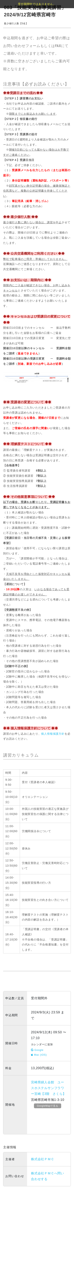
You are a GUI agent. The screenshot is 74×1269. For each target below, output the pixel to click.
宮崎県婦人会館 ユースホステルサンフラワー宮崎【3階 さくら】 (48, 1088)
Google (37, 1049)
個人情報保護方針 (52, 733)
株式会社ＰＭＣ (42, 1159)
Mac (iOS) (39, 1054)
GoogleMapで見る (47, 1105)
